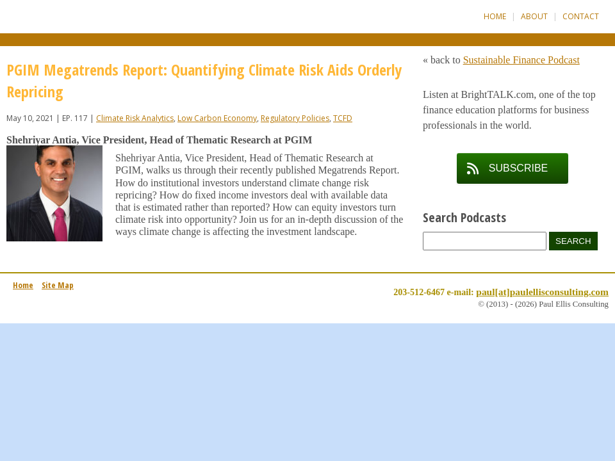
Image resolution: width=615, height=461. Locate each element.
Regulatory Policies (295, 118)
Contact (580, 16)
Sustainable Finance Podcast (521, 59)
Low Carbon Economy (217, 118)
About (534, 16)
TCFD (342, 118)
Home (495, 16)
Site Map (58, 285)
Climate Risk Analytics (135, 118)
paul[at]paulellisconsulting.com (542, 291)
